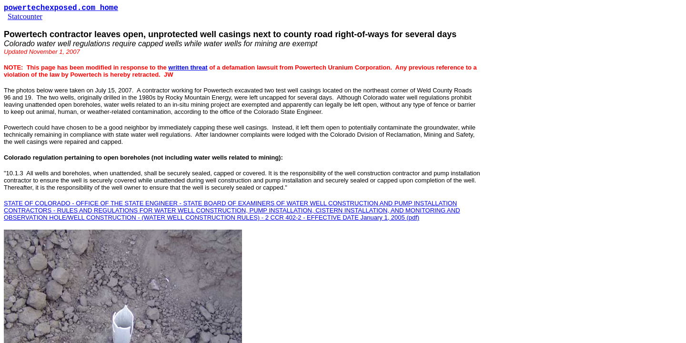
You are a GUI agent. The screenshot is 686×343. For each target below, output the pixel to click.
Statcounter (25, 16)
